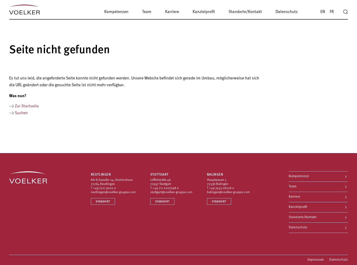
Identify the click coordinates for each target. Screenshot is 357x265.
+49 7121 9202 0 (104, 188)
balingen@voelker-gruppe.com (228, 192)
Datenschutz (298, 227)
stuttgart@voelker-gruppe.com (171, 192)
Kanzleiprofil (298, 207)
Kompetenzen (299, 176)
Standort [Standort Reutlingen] (103, 201)
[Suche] (345, 12)
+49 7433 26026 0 (221, 188)
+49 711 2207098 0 (166, 188)
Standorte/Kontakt (302, 217)
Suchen (21, 113)
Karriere (294, 197)
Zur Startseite (27, 106)
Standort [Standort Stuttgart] (162, 201)
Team (292, 186)
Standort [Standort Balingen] (219, 201)
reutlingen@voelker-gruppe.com (113, 192)
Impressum (315, 260)
